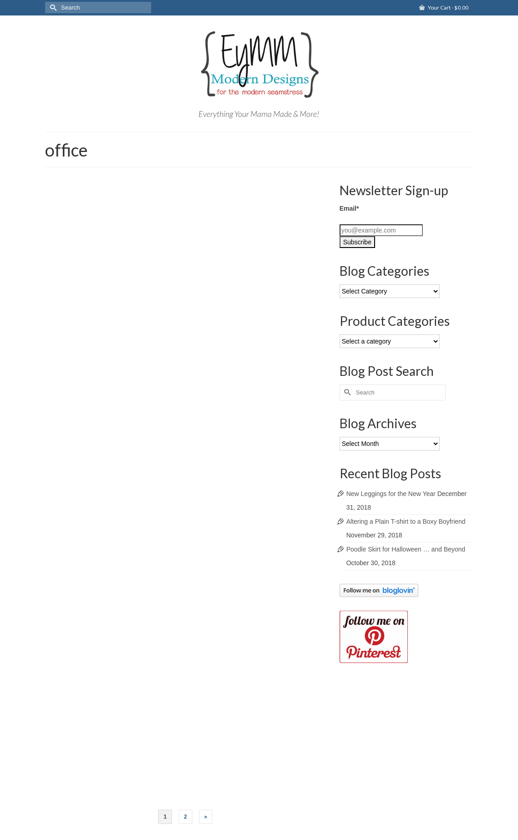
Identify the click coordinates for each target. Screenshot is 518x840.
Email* (349, 208)
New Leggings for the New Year (391, 493)
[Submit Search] (52, 7)
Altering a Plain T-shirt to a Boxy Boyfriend (406, 521)
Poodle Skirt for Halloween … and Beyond (405, 549)
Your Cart (443, 7)
